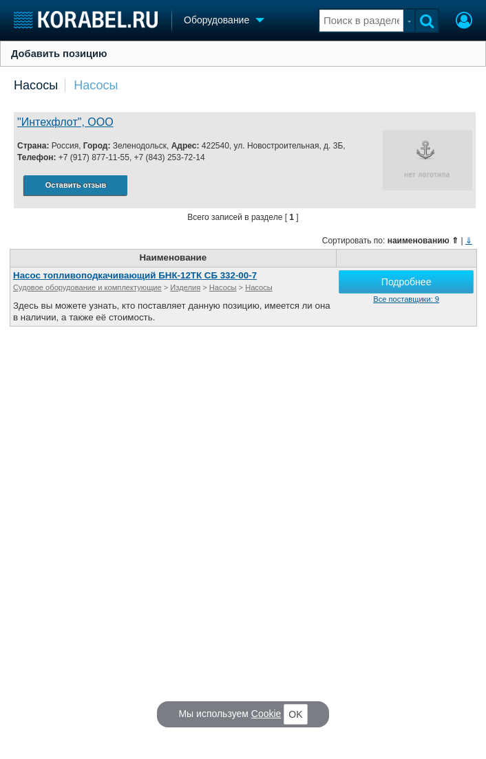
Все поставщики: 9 (406, 299)
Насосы (36, 85)
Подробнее (406, 281)
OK (295, 714)
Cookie (266, 713)
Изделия (185, 287)
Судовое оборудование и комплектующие (87, 287)
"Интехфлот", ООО (65, 122)
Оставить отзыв (75, 185)
